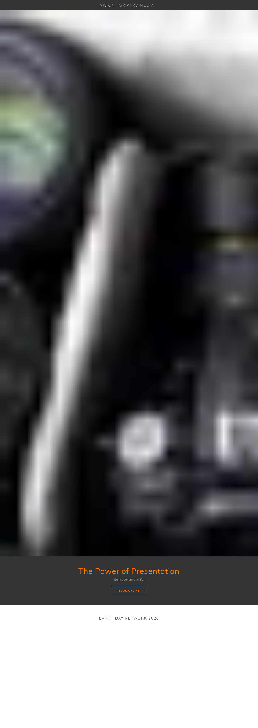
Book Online (129, 590)
